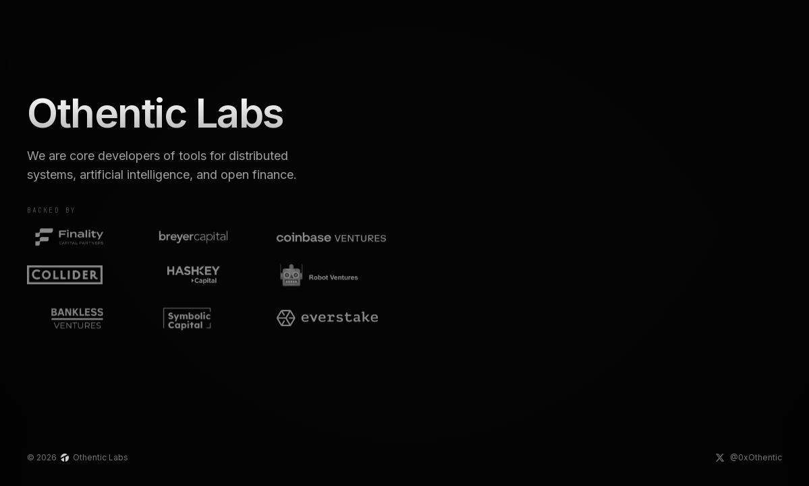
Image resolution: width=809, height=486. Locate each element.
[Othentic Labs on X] (748, 458)
